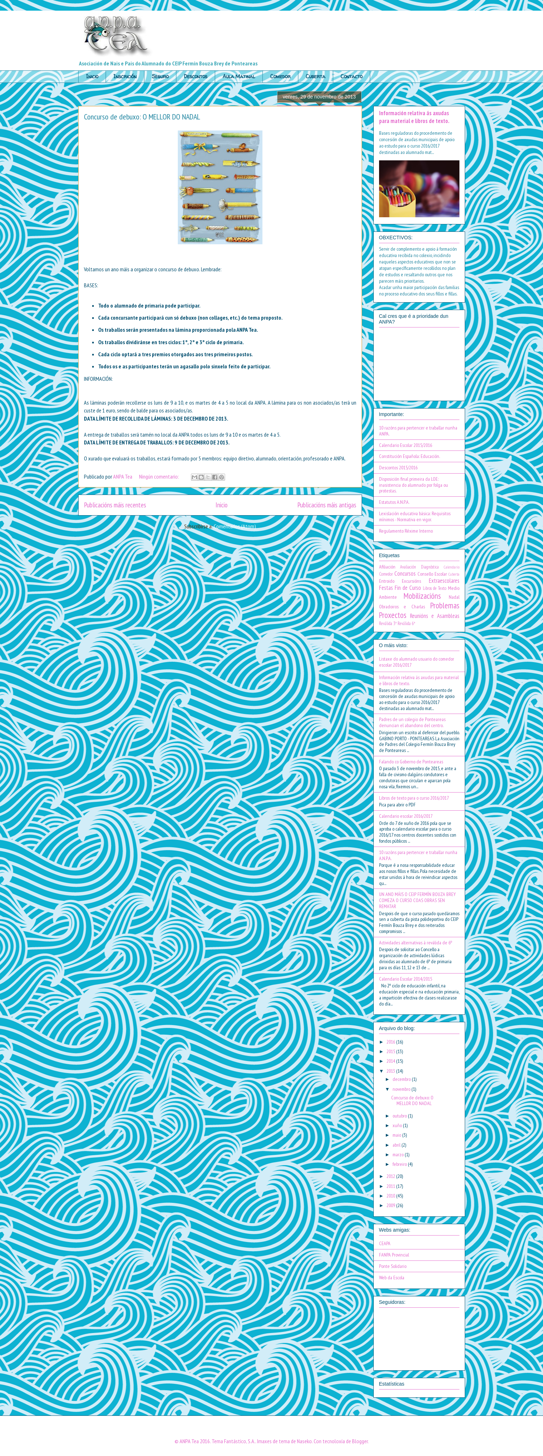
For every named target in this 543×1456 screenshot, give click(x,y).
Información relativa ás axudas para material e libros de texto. (414, 117)
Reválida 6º (406, 623)
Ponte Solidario (392, 1266)
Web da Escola (391, 1277)
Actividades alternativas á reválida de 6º (415, 942)
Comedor (280, 76)
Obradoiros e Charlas (402, 606)
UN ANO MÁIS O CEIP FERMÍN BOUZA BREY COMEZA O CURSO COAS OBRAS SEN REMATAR (417, 900)
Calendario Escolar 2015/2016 (405, 445)
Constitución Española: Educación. (409, 456)
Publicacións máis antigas (326, 504)
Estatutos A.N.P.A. (394, 502)
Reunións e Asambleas (434, 616)
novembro (402, 1089)
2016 (391, 1042)
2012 (391, 1176)
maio (397, 1135)
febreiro (400, 1164)
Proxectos (392, 615)
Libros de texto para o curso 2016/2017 (414, 798)
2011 (391, 1186)
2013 (391, 1071)
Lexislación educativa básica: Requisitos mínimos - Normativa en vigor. (415, 516)
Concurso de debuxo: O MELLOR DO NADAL (142, 117)
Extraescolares (444, 581)
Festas (386, 588)
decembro (402, 1079)
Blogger (360, 1441)
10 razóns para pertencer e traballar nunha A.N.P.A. (418, 855)
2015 (391, 1051)
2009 (391, 1205)
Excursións (411, 581)
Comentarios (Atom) (235, 526)
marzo (399, 1154)
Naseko (304, 1441)
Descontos (195, 76)
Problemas (444, 605)
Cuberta (315, 76)
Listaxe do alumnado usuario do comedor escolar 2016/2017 (416, 662)
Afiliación (387, 567)
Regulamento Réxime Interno (406, 531)
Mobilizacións (422, 596)
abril (397, 1145)
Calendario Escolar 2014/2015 (405, 979)
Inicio (92, 76)
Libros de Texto (434, 588)
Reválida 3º (387, 623)
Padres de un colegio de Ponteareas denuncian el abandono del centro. (412, 722)
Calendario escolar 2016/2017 (405, 816)
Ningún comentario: (159, 476)
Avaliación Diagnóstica (419, 567)
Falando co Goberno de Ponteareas (411, 761)
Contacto (351, 76)
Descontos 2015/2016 (398, 467)
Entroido (386, 581)
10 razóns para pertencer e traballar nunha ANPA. (418, 431)
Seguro (160, 76)
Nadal (454, 597)
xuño (398, 1125)
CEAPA (384, 1243)
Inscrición (125, 76)
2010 (391, 1196)
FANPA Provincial (394, 1255)
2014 (391, 1061)
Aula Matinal (239, 76)
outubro (400, 1116)
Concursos (405, 573)
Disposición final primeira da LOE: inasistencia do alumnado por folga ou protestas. (413, 485)
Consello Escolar (432, 574)
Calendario (451, 567)
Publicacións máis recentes (115, 504)
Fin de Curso (408, 588)
